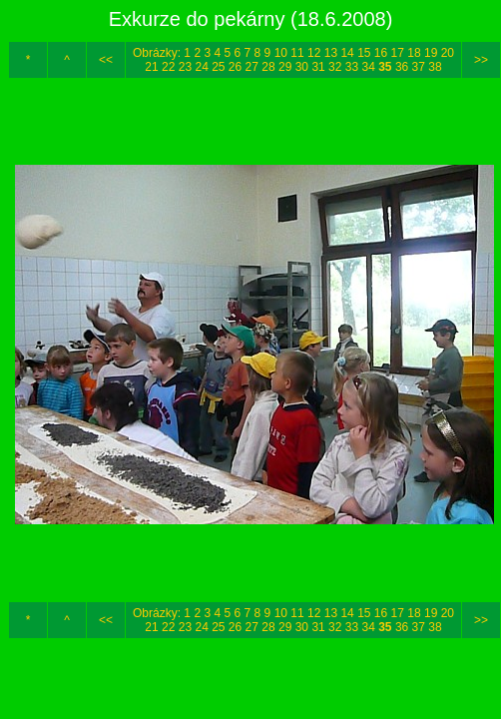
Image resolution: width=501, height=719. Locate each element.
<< (106, 60)
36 (401, 67)
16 (380, 53)
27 (252, 67)
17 (397, 53)
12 (313, 53)
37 (418, 67)
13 (330, 53)
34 (367, 67)
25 (218, 67)
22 (168, 67)
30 (301, 67)
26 (235, 67)
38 (434, 67)
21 (151, 67)
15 (363, 53)
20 (447, 53)
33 (351, 67)
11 (296, 53)
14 (346, 53)
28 (267, 67)
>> (481, 60)
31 (317, 67)
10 (280, 53)
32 (334, 67)
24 (201, 67)
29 (284, 67)
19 (430, 53)
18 (413, 53)
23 (185, 67)
